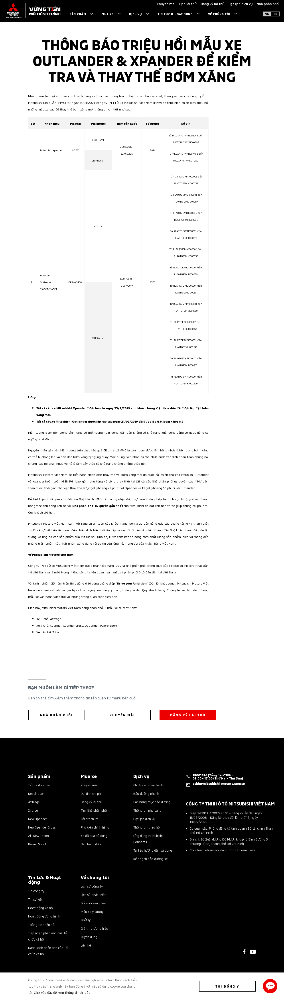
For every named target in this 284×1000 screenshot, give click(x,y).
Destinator (36, 793)
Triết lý (86, 920)
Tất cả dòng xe (39, 785)
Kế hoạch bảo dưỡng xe (150, 858)
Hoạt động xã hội (40, 908)
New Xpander (37, 819)
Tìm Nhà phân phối (94, 810)
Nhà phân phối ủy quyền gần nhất (97, 506)
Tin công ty (36, 891)
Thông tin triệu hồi (146, 827)
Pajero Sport (37, 844)
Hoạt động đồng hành (44, 916)
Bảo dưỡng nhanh (146, 793)
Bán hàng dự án (92, 844)
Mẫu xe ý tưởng (92, 911)
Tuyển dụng (89, 937)
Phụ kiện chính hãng (95, 827)
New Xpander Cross (42, 827)
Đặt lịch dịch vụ (144, 819)
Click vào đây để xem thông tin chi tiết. (62, 992)
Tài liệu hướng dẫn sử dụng (152, 850)
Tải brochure (90, 819)
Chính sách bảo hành (148, 785)
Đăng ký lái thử (91, 802)
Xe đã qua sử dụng (94, 835)
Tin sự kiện (35, 899)
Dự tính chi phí (91, 793)
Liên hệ (86, 945)
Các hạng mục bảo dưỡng (151, 802)
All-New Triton (38, 835)
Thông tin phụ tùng (147, 810)
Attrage (34, 802)
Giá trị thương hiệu (94, 928)
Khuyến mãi (89, 785)
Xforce (33, 810)
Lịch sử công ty (92, 886)
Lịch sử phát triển (93, 894)
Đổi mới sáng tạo (93, 903)
